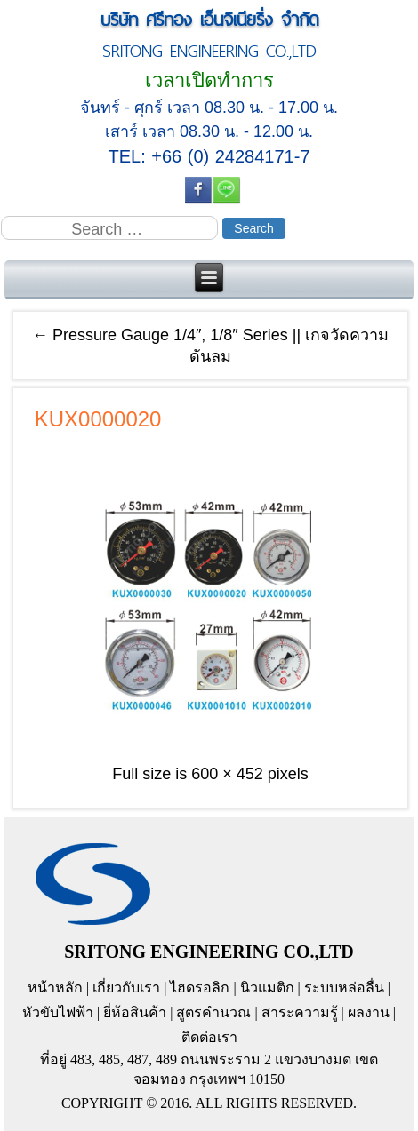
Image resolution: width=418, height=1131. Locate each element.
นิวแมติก (267, 987)
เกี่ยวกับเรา (126, 987)
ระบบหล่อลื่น (344, 987)
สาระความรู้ (299, 1012)
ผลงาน (369, 1012)
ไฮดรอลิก (199, 987)
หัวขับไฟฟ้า (57, 1012)
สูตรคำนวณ (213, 1012)
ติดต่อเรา (209, 1037)
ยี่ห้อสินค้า (134, 1012)
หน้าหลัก (55, 987)
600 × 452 (227, 774)
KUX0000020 (98, 419)
